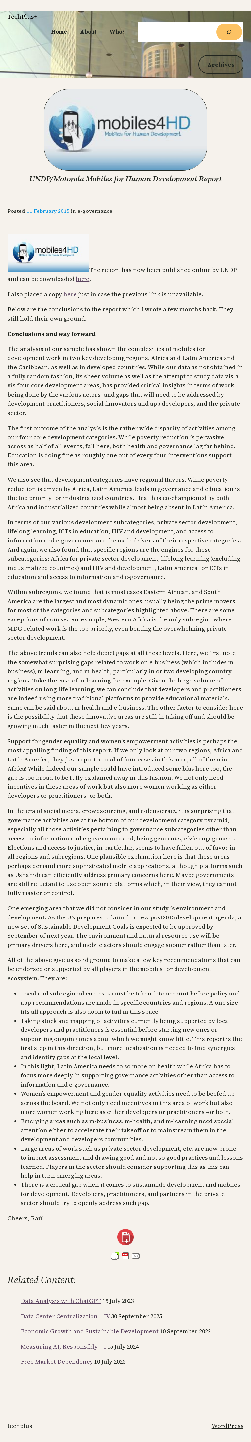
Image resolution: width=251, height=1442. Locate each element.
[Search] (229, 32)
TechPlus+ (22, 16)
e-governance (94, 211)
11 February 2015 (48, 211)
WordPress (227, 1426)
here (82, 279)
